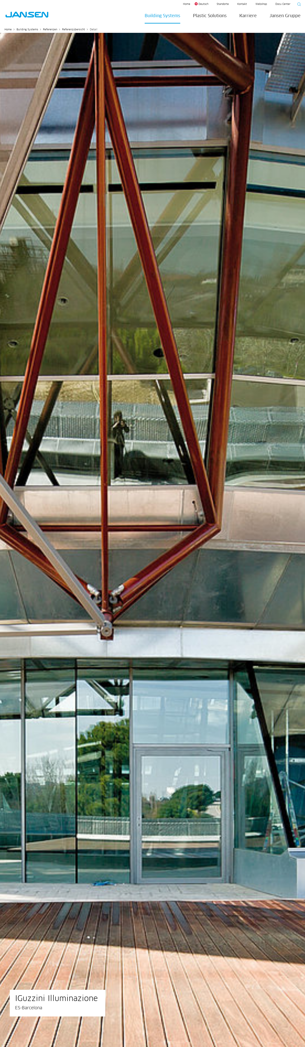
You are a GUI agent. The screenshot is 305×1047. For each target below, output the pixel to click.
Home (186, 4)
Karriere (248, 16)
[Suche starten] (298, 5)
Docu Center (282, 4)
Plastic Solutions (210, 16)
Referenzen (50, 29)
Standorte (223, 4)
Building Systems (162, 16)
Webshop (261, 4)
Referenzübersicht (73, 29)
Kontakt (242, 4)
